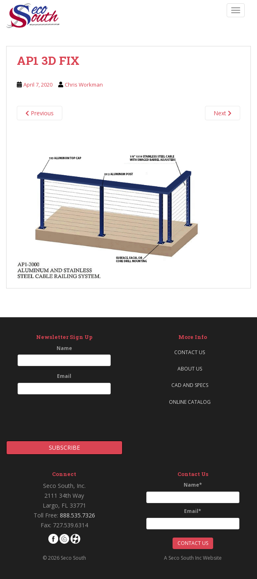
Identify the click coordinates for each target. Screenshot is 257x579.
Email (64, 376)
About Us (189, 368)
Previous (39, 113)
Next (223, 113)
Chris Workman (84, 84)
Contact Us (189, 352)
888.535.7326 (77, 515)
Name (64, 348)
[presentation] (54, 415)
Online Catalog (190, 401)
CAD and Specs (189, 385)
